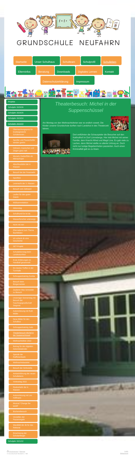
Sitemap (22, 451)
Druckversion (12, 451)
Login (126, 451)
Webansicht (124, 453)
